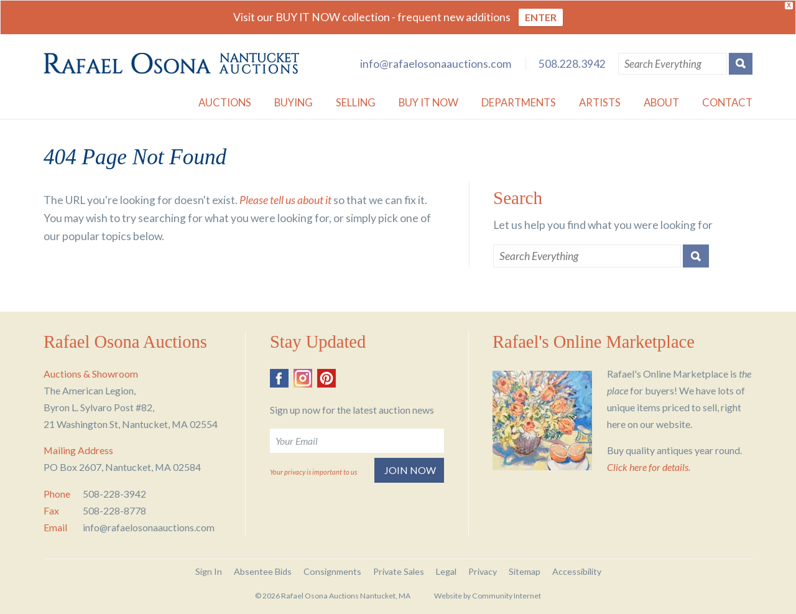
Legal (446, 571)
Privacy (482, 571)
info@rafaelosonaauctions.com (435, 63)
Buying (293, 102)
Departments (518, 102)
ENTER (541, 17)
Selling (356, 102)
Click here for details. (648, 467)
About (661, 102)
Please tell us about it (285, 200)
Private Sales (398, 571)
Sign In (208, 571)
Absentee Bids (263, 571)
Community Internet (506, 595)
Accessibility (576, 571)
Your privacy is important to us (313, 472)
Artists (600, 102)
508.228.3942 (572, 63)
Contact (727, 102)
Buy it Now (428, 102)
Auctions (224, 102)
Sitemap (524, 571)
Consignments (332, 571)
